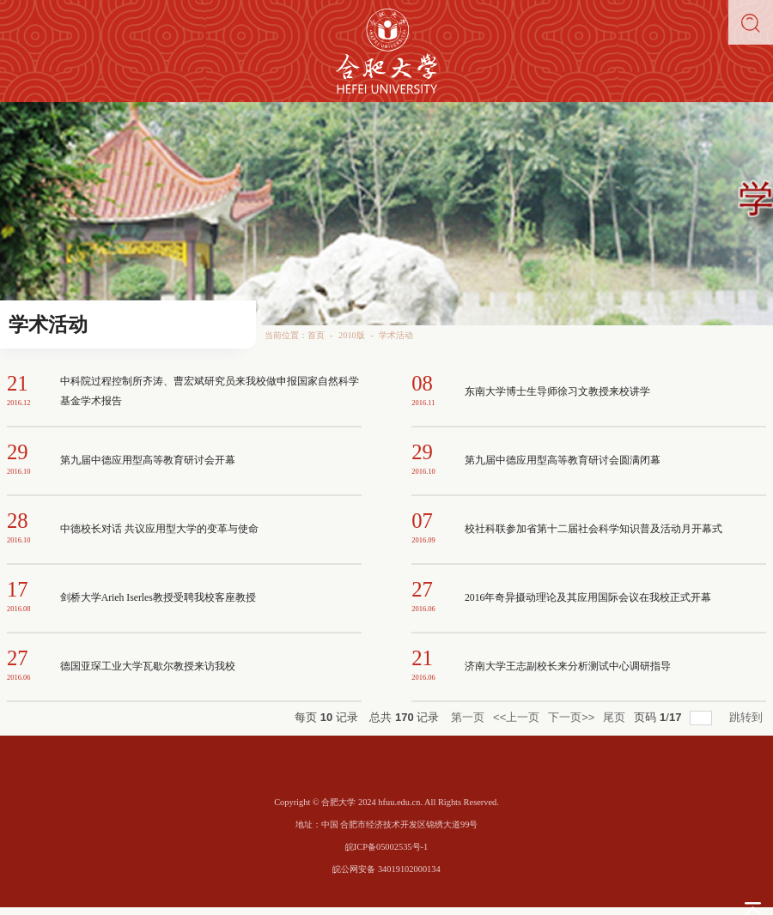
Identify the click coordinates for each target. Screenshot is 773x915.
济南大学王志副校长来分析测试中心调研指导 (568, 666)
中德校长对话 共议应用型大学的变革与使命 (159, 529)
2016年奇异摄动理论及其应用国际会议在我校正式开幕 (588, 597)
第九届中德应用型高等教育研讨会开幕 (147, 460)
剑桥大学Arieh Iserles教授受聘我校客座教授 (158, 597)
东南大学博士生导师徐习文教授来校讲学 (557, 391)
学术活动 (396, 335)
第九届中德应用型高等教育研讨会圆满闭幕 (562, 460)
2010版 (351, 335)
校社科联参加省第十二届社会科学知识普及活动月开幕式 (593, 529)
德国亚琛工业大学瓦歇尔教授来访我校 (147, 666)
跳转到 (747, 717)
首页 (316, 335)
